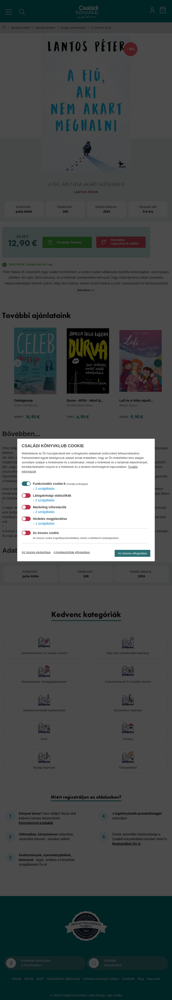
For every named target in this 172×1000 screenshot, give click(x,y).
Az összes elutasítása (36, 552)
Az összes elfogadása (132, 553)
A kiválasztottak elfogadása (72, 552)
